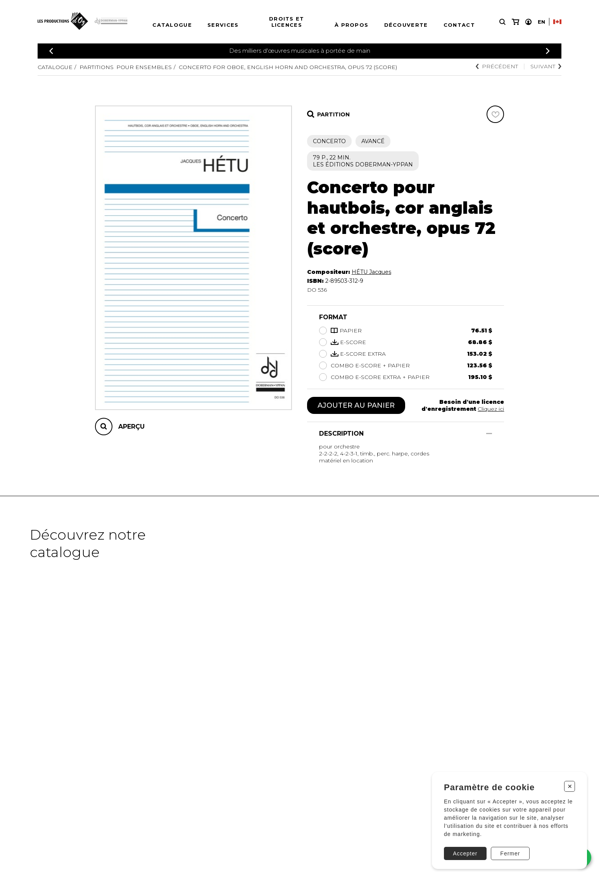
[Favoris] (495, 114)
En (541, 22)
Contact (459, 25)
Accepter (465, 853)
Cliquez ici (491, 408)
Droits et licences (286, 22)
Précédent (497, 66)
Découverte (406, 25)
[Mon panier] (515, 22)
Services (222, 25)
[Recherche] (502, 22)
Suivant (545, 66)
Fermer (510, 853)
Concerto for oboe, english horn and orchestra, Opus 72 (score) (288, 67)
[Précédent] (51, 51)
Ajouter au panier (356, 405)
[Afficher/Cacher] (489, 433)
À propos (351, 25)
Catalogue (172, 25)
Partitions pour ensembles (125, 67)
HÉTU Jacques (371, 271)
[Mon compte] (528, 22)
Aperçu (131, 426)
